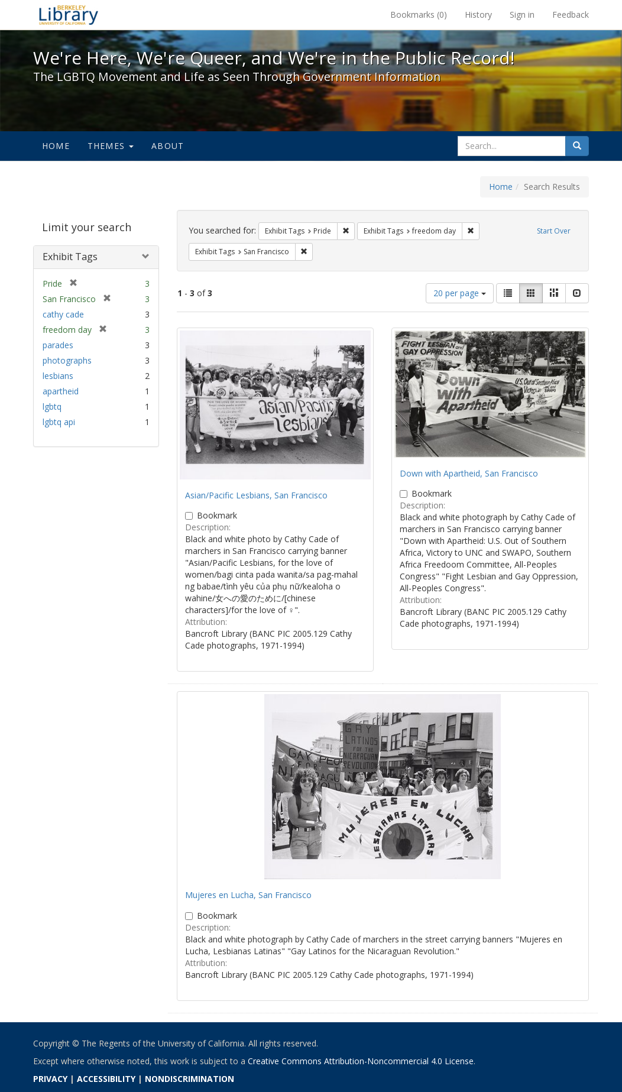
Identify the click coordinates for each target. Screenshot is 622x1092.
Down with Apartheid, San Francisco (469, 473)
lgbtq (52, 406)
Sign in (522, 14)
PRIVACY (50, 1078)
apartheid (61, 391)
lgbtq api (59, 421)
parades (58, 345)
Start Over (554, 231)
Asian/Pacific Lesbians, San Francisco (256, 495)
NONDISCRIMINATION (189, 1078)
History (478, 14)
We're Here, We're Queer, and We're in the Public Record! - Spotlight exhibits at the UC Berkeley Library (68, 15)
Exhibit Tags (70, 256)
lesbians (58, 375)
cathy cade (63, 314)
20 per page (459, 293)
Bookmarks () (418, 14)
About (167, 145)
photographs (67, 360)
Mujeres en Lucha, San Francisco (248, 894)
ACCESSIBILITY (106, 1078)
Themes (111, 145)
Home (56, 145)
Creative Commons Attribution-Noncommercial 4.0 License (361, 1061)
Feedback (570, 14)
